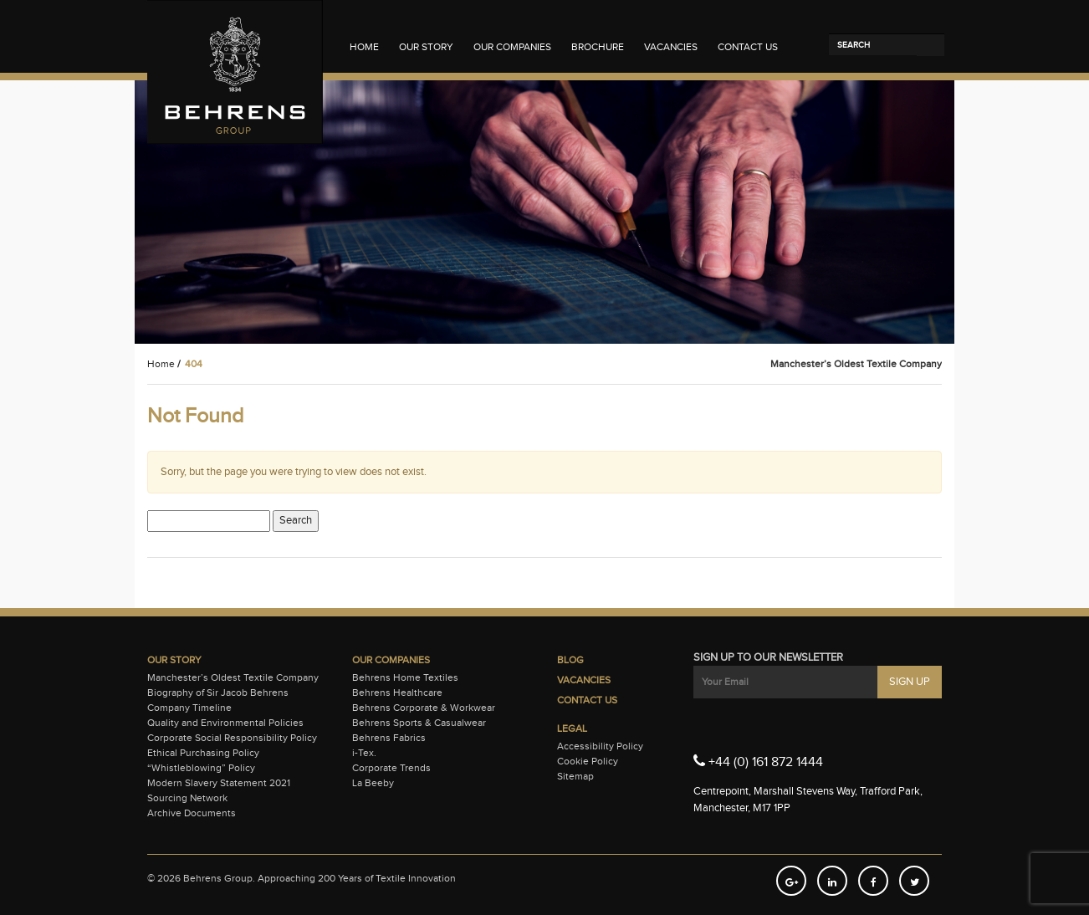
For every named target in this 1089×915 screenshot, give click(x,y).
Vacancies (671, 47)
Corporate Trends (391, 768)
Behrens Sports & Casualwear (419, 722)
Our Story (426, 47)
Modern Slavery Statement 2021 (218, 783)
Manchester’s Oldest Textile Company (233, 677)
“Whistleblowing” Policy (201, 768)
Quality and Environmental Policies (225, 722)
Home (364, 47)
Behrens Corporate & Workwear (423, 707)
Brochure (597, 47)
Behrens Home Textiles (405, 677)
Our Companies (512, 47)
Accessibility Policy (600, 746)
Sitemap (575, 776)
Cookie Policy (587, 761)
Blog (570, 660)
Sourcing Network (187, 798)
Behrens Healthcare (397, 692)
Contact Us (748, 47)
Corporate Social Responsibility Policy (232, 738)
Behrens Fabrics (389, 738)
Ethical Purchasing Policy (203, 753)
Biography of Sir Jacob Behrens (218, 692)
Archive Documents (191, 813)
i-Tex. (364, 753)
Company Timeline (189, 707)
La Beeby (373, 783)
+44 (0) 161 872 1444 (758, 761)
